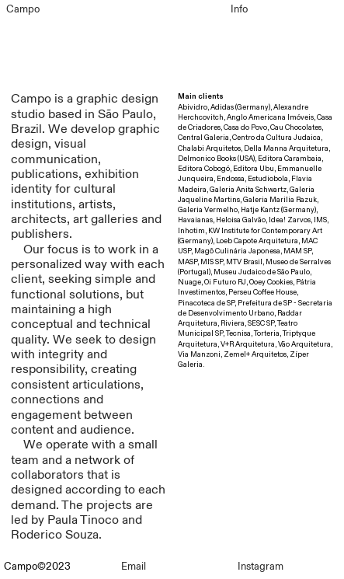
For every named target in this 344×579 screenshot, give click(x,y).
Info (239, 9)
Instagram (260, 566)
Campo (23, 9)
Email (133, 566)
